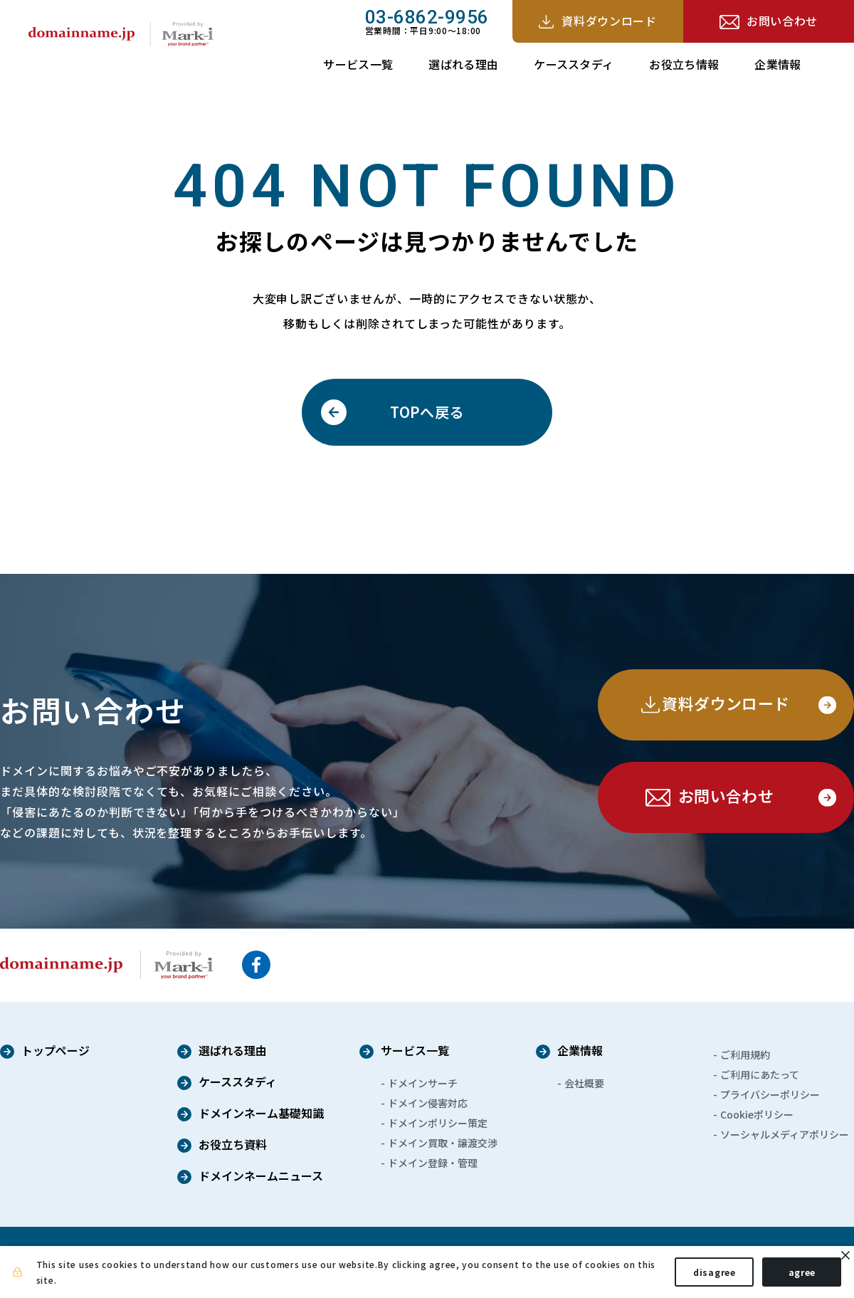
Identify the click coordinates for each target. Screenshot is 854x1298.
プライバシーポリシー (770, 1094)
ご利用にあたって (759, 1074)
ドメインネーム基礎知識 (261, 1114)
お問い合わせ (782, 20)
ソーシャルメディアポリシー (784, 1134)
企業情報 (777, 64)
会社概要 (584, 1083)
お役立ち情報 (684, 64)
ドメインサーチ (423, 1083)
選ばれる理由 (463, 64)
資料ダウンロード (609, 20)
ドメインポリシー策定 (437, 1123)
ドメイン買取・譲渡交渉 (442, 1143)
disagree (704, 1276)
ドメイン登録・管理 (433, 1163)
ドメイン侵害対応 (428, 1103)
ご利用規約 (745, 1054)
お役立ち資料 (233, 1146)
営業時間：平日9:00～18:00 (427, 21)
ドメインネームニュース (261, 1177)
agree (792, 1276)
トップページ (55, 1052)
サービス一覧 (358, 64)
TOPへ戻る (426, 412)
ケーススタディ (573, 64)
